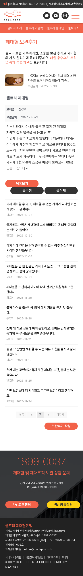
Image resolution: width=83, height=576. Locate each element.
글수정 (27, 190)
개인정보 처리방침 (34, 557)
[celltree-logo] (14, 15)
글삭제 (61, 190)
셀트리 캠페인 (55, 28)
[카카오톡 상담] (46, 15)
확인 (43, 540)
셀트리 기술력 (34, 28)
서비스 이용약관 (13, 557)
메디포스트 (52, 557)
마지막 (60, 414)
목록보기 (22, 183)
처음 (21, 414)
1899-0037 (49, 535)
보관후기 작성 (61, 426)
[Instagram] (65, 15)
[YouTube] (55, 15)
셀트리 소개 (14, 28)
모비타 (65, 557)
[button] (75, 16)
